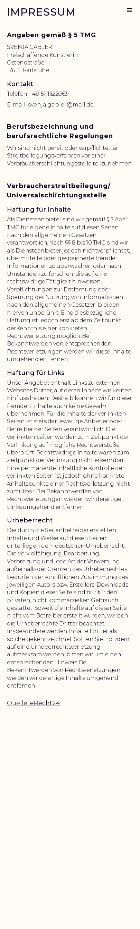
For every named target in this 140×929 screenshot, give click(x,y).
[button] (129, 10)
